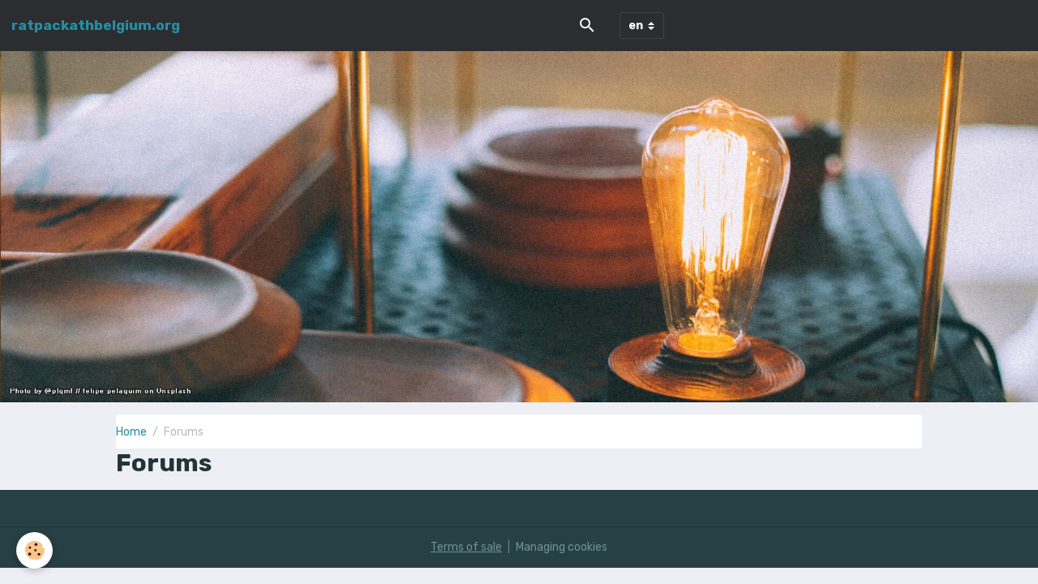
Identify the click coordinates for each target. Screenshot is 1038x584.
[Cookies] (34, 550)
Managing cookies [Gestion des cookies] (561, 547)
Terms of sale (466, 547)
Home (131, 432)
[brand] (95, 25)
